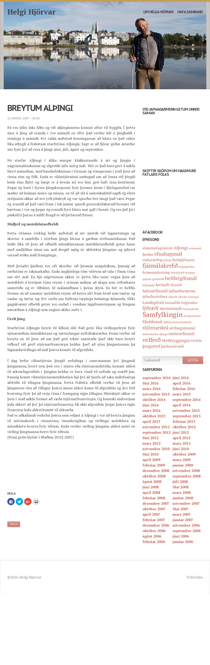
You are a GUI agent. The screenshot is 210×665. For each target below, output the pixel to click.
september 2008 (187, 476)
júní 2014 (150, 405)
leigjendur (189, 302)
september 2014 (187, 399)
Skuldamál (152, 321)
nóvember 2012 (156, 426)
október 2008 (153, 476)
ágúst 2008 (151, 481)
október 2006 (153, 530)
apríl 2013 (151, 421)
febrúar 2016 (184, 388)
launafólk (172, 302)
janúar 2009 (183, 465)
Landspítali (153, 302)
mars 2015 (182, 394)
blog (36, 118)
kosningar (193, 296)
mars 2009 (182, 459)
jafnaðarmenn (182, 290)
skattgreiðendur (192, 316)
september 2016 (156, 377)
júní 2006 (181, 536)
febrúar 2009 (153, 465)
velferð (151, 340)
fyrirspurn (190, 272)
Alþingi (181, 247)
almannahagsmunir (157, 248)
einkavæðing (152, 259)
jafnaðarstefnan (154, 296)
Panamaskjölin (191, 309)
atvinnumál (195, 248)
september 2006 (187, 530)
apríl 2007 (151, 514)
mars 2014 (151, 410)
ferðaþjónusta (183, 259)
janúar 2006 (183, 541)
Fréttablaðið (177, 272)
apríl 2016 (181, 383)
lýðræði (150, 308)
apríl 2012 (181, 437)
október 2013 (153, 415)
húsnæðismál (155, 290)
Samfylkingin (162, 314)
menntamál (171, 308)
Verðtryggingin (176, 340)
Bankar (147, 254)
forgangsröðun (186, 266)
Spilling (167, 322)
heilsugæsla (148, 285)
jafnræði (172, 296)
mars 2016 (151, 388)
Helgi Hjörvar (31, 12)
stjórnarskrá (155, 327)
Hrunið (176, 285)
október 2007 (153, 508)
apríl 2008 (151, 492)
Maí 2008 (181, 486)
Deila (13, 524)
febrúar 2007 (153, 519)
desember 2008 (155, 470)
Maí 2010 (150, 454)
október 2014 (153, 399)
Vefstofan (194, 577)
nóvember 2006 (186, 525)
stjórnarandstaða (182, 322)
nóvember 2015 (156, 394)
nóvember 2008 (186, 470)
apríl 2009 (151, 459)
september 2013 (187, 415)
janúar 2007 (183, 519)
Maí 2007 (181, 508)
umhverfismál (181, 333)
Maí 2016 (150, 383)
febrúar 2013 (184, 421)
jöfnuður (182, 296)
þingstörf (151, 346)
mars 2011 (182, 443)
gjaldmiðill (158, 279)
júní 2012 (181, 432)
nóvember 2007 (186, 503)
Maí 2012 (150, 437)
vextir (196, 340)
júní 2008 (150, 486)
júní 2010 (181, 448)
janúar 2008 (183, 497)
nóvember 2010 (156, 448)
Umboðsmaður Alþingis (155, 334)
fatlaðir (167, 260)
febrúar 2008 (153, 497)
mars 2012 (151, 443)
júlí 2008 (180, 481)
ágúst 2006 (151, 536)
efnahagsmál (168, 254)
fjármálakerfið (160, 265)
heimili (163, 284)
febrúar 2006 (153, 541)
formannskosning (156, 272)
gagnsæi (146, 279)
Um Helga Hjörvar (158, 12)
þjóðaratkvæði (172, 346)
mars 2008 (182, 492)
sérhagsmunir (182, 328)
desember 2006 (155, 525)
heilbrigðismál (181, 278)
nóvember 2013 (186, 410)
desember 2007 (155, 503)
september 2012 (156, 432)
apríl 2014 (181, 405)
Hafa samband (190, 12)
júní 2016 (181, 377)
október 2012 (184, 426)
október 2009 (184, 454)
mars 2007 (182, 514)
